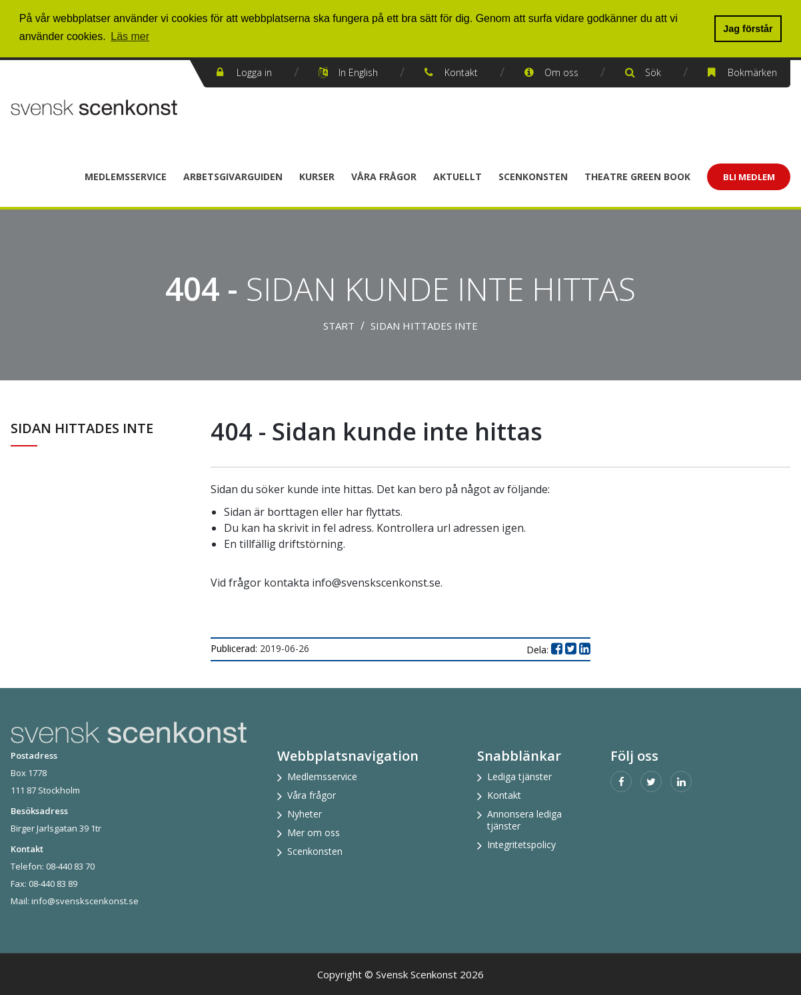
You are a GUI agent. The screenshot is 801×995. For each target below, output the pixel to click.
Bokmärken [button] (752, 72)
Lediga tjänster (519, 776)
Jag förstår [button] (747, 28)
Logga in (254, 72)
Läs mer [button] (130, 36)
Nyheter (304, 813)
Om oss (561, 72)
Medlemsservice (126, 176)
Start (339, 325)
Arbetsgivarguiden (233, 176)
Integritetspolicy (521, 844)
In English (358, 72)
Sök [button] (653, 72)
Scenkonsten (533, 176)
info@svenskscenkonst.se (85, 901)
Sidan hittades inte (424, 325)
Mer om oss (313, 832)
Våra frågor (383, 176)
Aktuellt (457, 176)
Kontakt (461, 72)
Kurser (317, 176)
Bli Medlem (749, 177)
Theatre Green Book (637, 176)
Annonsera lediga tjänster (524, 819)
